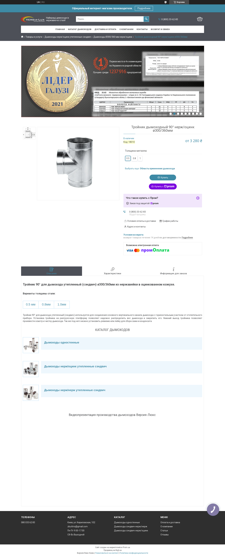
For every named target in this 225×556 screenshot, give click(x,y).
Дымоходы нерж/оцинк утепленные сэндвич (68, 37)
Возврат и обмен (160, 29)
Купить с (164, 186)
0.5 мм (30, 304)
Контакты (142, 29)
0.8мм (46, 304)
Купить (164, 177)
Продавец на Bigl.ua (113, 550)
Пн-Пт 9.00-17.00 (76, 530)
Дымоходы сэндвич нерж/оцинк (131, 530)
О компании (126, 29)
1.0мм (62, 304)
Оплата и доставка (170, 522)
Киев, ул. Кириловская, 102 (81, 522)
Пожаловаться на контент (106, 553)
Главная (60, 29)
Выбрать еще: (150, 168)
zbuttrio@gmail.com (78, 526)
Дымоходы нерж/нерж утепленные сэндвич (74, 390)
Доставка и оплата (105, 29)
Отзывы (164, 534)
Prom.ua (126, 547)
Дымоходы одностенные (61, 342)
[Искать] (146, 19)
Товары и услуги (33, 37)
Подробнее (143, 8)
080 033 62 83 (28, 522)
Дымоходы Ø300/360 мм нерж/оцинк (112, 37)
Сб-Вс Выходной (76, 534)
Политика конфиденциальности (134, 553)
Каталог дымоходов (79, 29)
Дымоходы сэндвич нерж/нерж (130, 526)
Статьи (164, 530)
